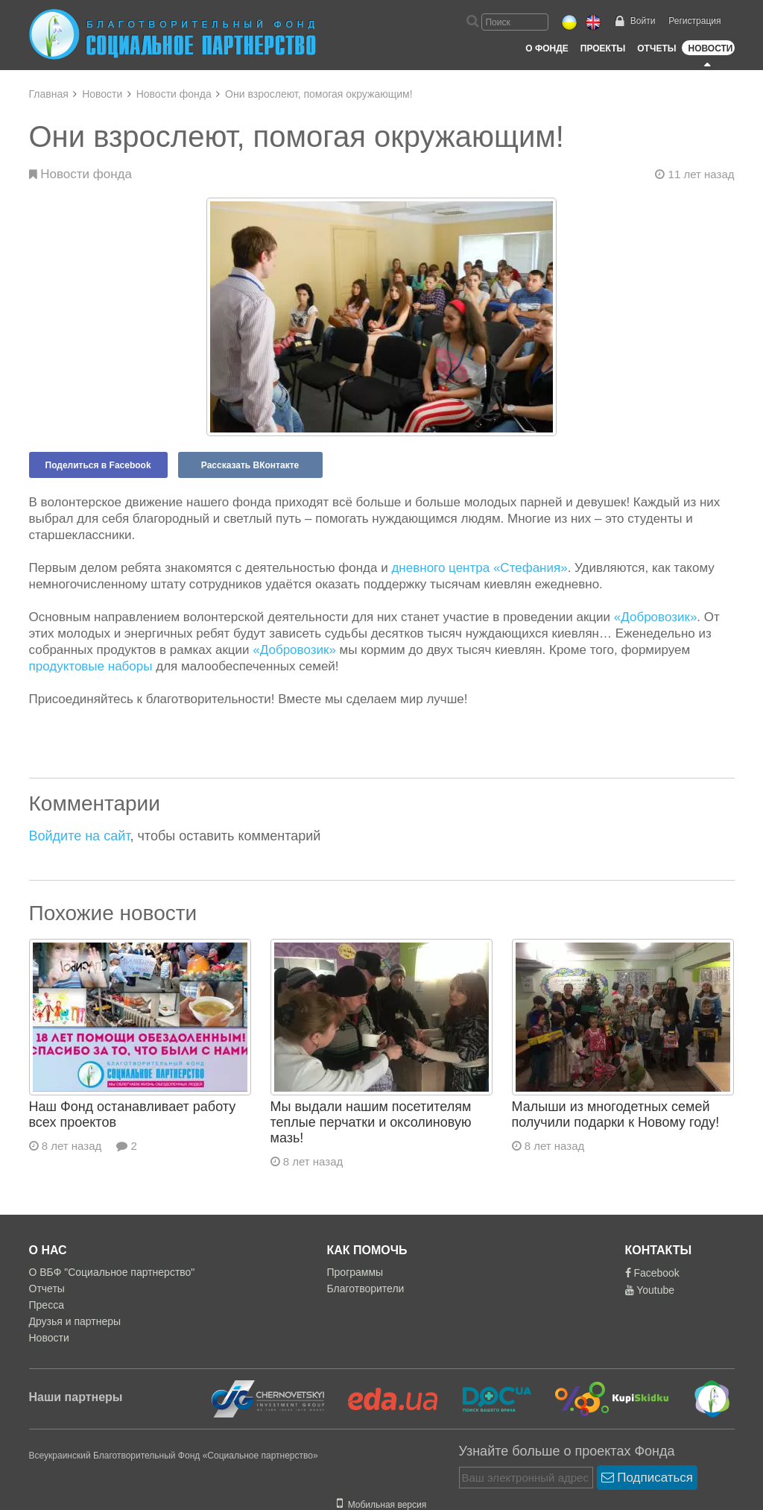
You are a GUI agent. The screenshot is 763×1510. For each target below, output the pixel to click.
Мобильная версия (381, 1505)
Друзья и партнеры (75, 1321)
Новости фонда (174, 94)
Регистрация (694, 21)
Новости (710, 48)
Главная (49, 94)
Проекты (603, 48)
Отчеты (656, 48)
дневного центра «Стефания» (479, 568)
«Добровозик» (655, 617)
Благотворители (366, 1288)
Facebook (652, 1273)
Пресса (46, 1305)
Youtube (650, 1290)
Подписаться (647, 1477)
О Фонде (546, 48)
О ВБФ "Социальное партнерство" (112, 1272)
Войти (643, 21)
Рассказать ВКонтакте (250, 465)
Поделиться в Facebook (98, 465)
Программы (355, 1272)
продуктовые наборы (91, 666)
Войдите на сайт (79, 835)
